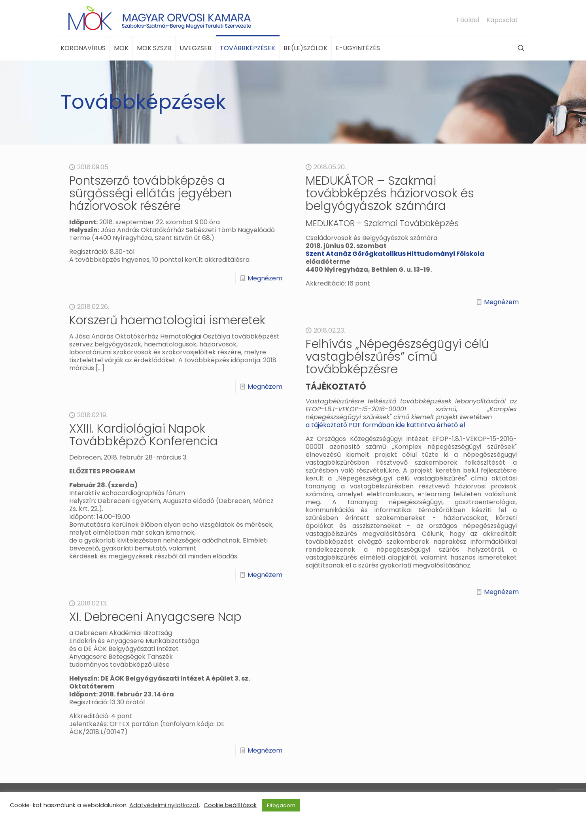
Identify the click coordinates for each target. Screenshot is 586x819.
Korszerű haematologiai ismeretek (167, 320)
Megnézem (265, 278)
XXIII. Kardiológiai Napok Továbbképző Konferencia (143, 435)
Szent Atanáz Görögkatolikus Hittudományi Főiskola (395, 253)
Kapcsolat (502, 20)
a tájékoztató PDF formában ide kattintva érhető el (385, 424)
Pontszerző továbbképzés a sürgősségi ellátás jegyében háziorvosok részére (150, 193)
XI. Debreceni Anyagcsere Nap (155, 617)
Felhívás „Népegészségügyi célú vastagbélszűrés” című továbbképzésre (397, 357)
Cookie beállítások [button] (230, 805)
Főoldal (468, 20)
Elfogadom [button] (281, 805)
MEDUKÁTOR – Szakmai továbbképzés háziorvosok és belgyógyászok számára (390, 193)
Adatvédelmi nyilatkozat (164, 805)
